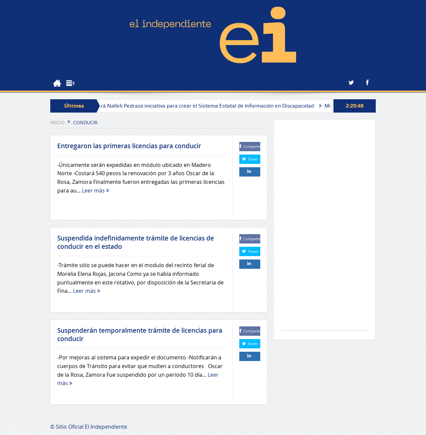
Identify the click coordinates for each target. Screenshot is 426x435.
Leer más (95, 190)
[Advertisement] (325, 228)
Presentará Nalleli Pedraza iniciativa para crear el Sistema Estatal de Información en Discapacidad (199, 106)
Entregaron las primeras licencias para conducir (129, 146)
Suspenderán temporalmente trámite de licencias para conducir (139, 334)
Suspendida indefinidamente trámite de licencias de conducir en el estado (135, 242)
